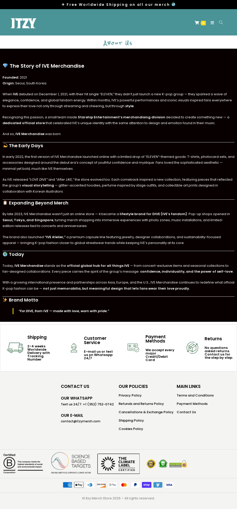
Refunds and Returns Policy (141, 403)
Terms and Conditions (195, 395)
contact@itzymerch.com (80, 421)
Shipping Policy (131, 420)
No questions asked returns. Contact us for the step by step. (219, 352)
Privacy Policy (130, 395)
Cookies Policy (131, 428)
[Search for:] (219, 22)
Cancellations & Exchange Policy (146, 412)
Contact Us (186, 412)
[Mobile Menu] (211, 22)
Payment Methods (192, 403)
